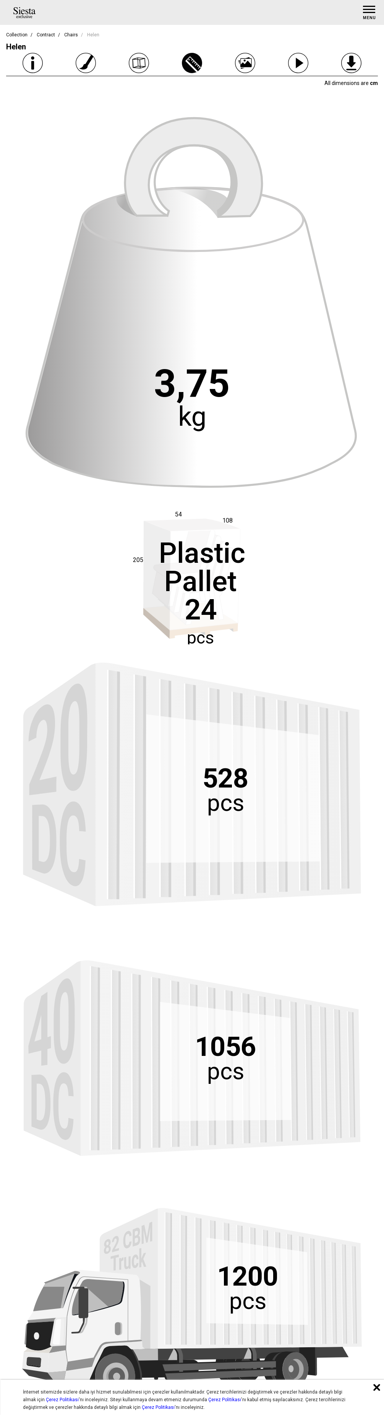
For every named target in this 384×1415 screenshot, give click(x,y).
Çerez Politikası (62, 1399)
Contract (46, 35)
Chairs (71, 35)
